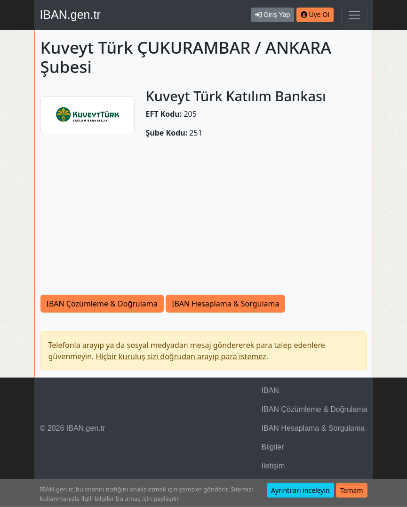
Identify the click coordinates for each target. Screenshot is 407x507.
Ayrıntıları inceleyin (300, 490)
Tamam (351, 490)
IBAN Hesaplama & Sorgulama (225, 303)
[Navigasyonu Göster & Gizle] (354, 15)
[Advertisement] (203, 216)
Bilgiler (273, 447)
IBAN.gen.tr (70, 14)
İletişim (273, 466)
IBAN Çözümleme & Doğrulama (102, 303)
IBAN (270, 390)
